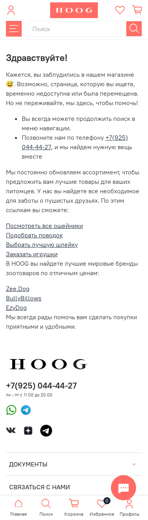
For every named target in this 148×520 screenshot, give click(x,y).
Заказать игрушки (32, 254)
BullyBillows (23, 298)
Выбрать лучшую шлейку (42, 244)
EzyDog (16, 307)
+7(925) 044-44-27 (41, 385)
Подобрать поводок (34, 235)
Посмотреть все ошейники (44, 225)
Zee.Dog (18, 288)
